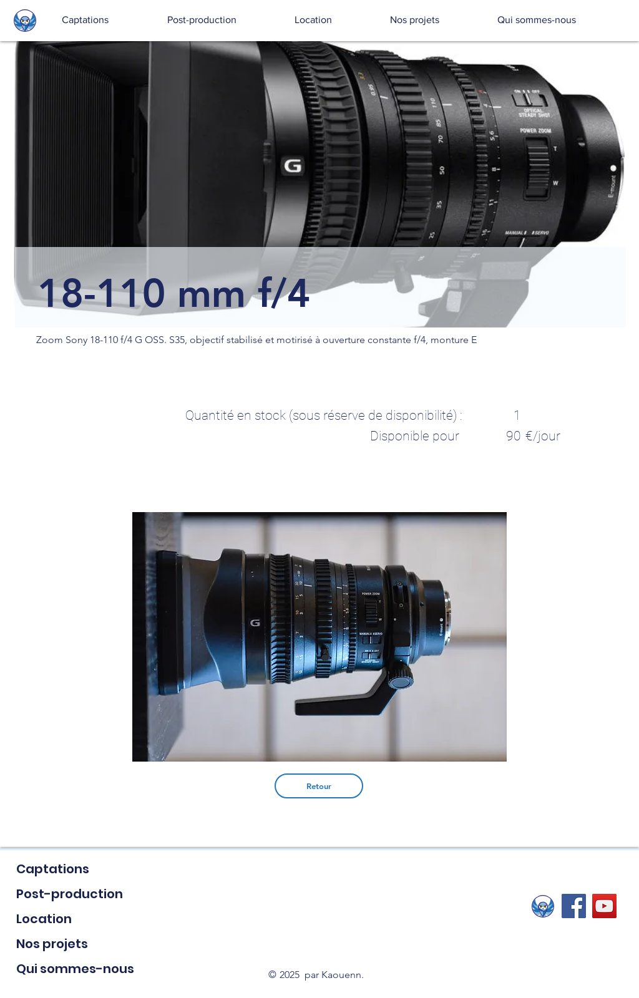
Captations (52, 869)
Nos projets (52, 943)
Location (44, 919)
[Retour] (319, 785)
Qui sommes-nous (75, 968)
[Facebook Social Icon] (574, 906)
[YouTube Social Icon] (604, 906)
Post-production (69, 894)
